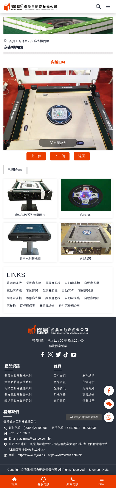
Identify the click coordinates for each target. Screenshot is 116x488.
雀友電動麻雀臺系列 (18, 394)
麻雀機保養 (27, 305)
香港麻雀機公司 (69, 305)
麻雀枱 (11, 305)
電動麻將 (32, 290)
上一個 (36, 156)
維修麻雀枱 (14, 298)
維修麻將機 (52, 298)
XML (105, 469)
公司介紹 (60, 375)
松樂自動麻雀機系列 (18, 388)
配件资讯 (25, 41)
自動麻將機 (49, 290)
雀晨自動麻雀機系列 (18, 375)
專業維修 (88, 394)
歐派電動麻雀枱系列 (18, 400)
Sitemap (94, 469)
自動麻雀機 (91, 283)
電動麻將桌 (85, 290)
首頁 (12, 41)
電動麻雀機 (52, 283)
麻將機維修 (46, 305)
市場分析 (88, 382)
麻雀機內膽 (41, 41)
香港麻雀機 (14, 283)
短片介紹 (88, 388)
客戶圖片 (60, 400)
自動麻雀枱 (72, 283)
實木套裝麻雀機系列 (18, 382)
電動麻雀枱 (33, 283)
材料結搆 (88, 375)
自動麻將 (68, 290)
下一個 (60, 156)
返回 (81, 156)
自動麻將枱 (91, 298)
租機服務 (60, 394)
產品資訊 (12, 366)
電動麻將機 (14, 290)
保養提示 (88, 400)
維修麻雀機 (33, 298)
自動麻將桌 (72, 298)
